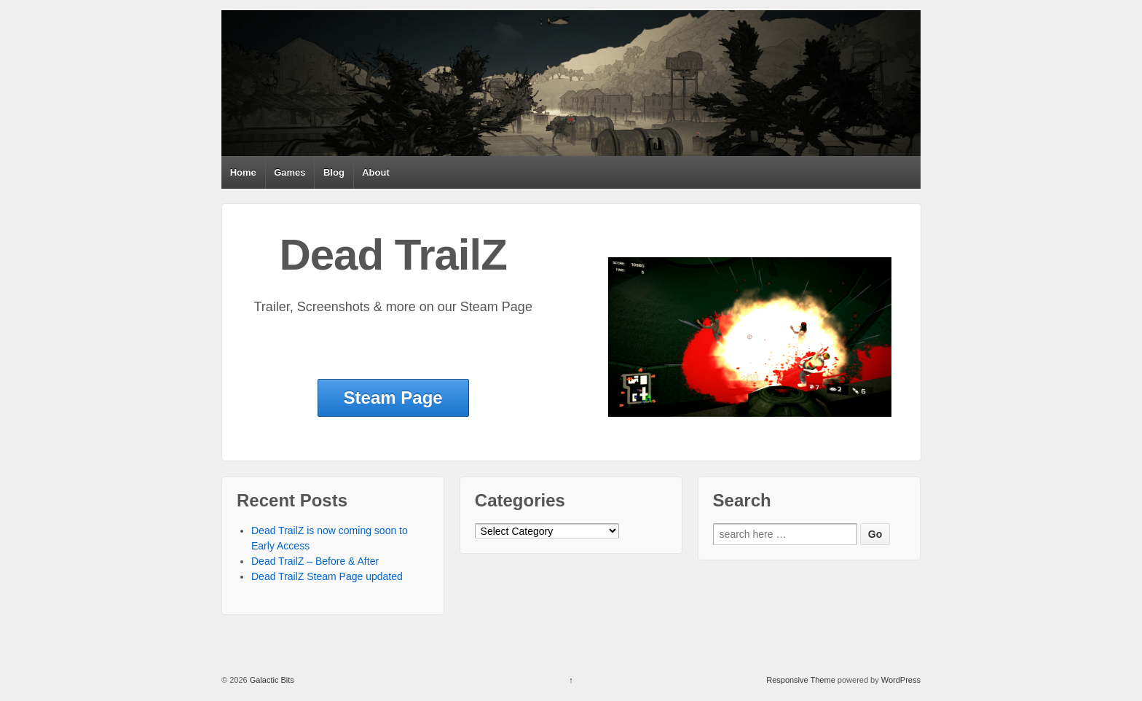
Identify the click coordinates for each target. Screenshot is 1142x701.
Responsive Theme (800, 679)
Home (243, 172)
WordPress (901, 679)
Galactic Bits (271, 679)
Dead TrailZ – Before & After (315, 561)
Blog (333, 172)
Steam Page (393, 397)
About (376, 172)
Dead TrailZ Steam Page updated (327, 576)
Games (289, 172)
